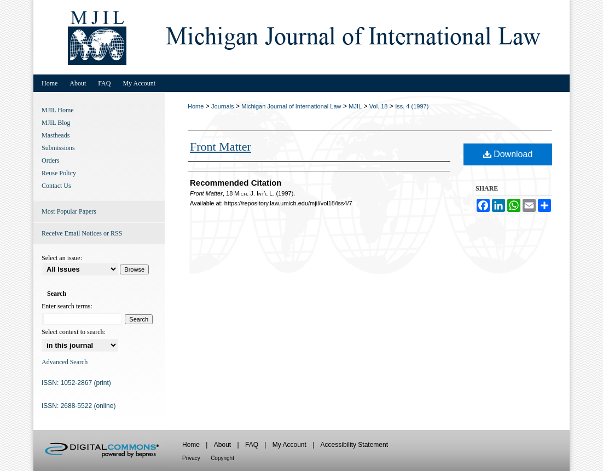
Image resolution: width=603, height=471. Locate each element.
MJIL (355, 106)
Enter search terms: (67, 306)
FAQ (251, 445)
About (222, 445)
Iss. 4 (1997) (411, 106)
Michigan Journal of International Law (291, 106)
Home (196, 106)
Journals (222, 106)
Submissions (58, 148)
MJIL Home (58, 110)
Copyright (222, 458)
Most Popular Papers (69, 211)
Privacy (191, 458)
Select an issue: (62, 258)
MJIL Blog (56, 123)
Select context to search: (74, 332)
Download (508, 154)
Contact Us (56, 185)
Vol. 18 (378, 106)
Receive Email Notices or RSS (82, 233)
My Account (289, 445)
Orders (51, 160)
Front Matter (220, 146)
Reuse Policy (59, 173)
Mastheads (55, 135)
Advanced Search (65, 362)
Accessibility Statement (354, 445)
